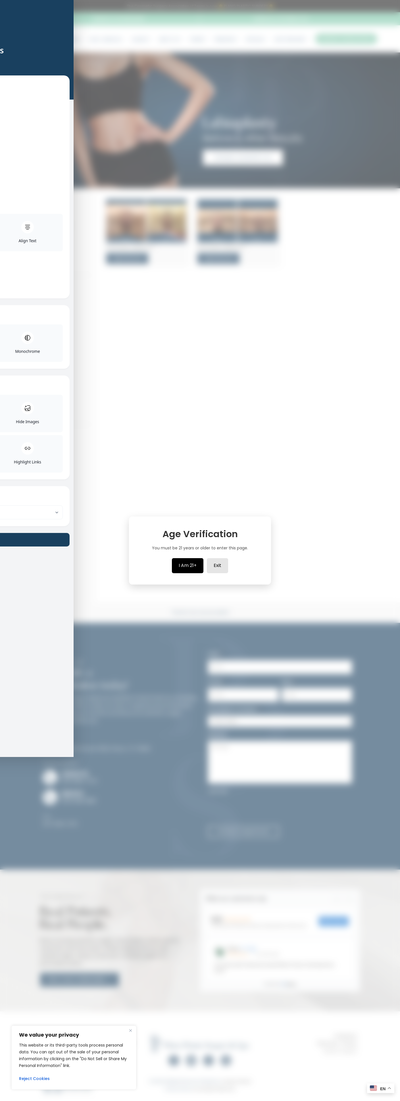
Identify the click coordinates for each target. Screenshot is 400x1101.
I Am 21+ (188, 565)
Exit (217, 565)
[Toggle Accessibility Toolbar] (11, 538)
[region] (73, 1058)
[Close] (130, 1030)
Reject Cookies (34, 1078)
